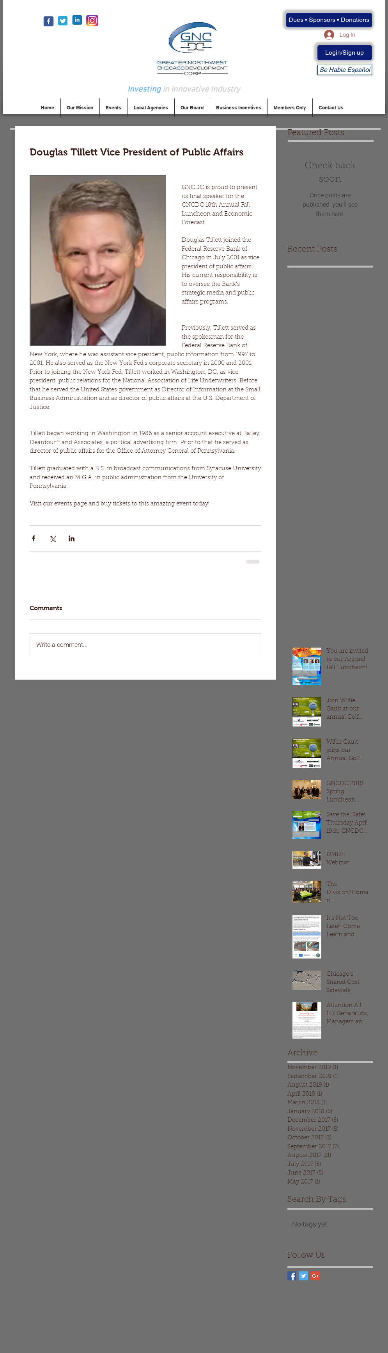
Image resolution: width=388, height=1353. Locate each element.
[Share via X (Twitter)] (52, 538)
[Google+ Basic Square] (315, 1275)
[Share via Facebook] (33, 538)
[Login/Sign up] (344, 52)
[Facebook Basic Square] (291, 1275)
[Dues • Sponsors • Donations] (329, 20)
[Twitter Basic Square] (303, 1275)
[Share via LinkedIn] (71, 538)
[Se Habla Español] (344, 70)
